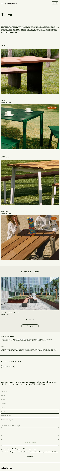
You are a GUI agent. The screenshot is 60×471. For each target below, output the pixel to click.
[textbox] (4, 412)
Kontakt (55, 3)
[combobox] (30, 412)
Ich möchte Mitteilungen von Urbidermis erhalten (20, 449)
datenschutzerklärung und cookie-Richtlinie (44, 452)
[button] (26, 319)
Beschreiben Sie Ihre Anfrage (10, 425)
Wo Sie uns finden (8, 366)
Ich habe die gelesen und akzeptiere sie (31, 452)
